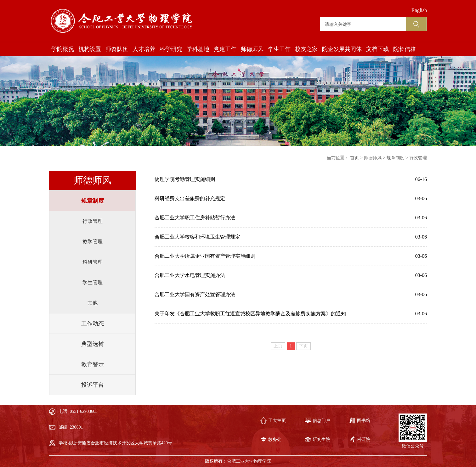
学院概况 (62, 49)
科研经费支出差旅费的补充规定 (190, 198)
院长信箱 (404, 49)
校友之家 (306, 49)
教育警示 (92, 364)
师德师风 (252, 49)
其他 (93, 303)
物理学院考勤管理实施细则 (185, 179)
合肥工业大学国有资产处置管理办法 (195, 294)
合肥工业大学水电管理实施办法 (190, 275)
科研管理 (92, 262)
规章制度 (92, 201)
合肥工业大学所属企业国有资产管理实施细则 (205, 256)
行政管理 (92, 221)
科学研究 (171, 49)
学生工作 (279, 49)
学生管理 (92, 282)
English (419, 10)
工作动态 (92, 323)
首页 (354, 157)
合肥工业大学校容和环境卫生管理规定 (197, 236)
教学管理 (92, 241)
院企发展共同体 (342, 49)
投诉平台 (92, 385)
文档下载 (377, 49)
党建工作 (225, 49)
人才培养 (144, 49)
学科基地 (198, 49)
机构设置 (89, 49)
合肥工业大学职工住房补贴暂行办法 (195, 217)
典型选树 (92, 344)
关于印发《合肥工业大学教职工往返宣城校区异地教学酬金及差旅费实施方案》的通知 (250, 313)
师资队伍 (116, 49)
